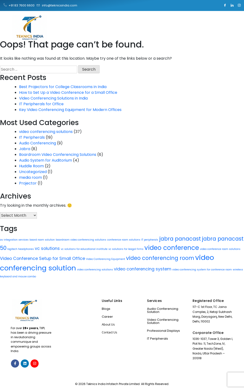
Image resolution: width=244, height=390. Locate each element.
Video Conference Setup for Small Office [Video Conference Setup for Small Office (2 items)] (42, 258)
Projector (28, 183)
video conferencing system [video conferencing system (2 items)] (142, 269)
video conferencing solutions (46, 131)
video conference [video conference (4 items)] (171, 247)
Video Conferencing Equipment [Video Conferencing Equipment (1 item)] (105, 259)
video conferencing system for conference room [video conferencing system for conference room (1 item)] (202, 269)
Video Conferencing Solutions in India (53, 98)
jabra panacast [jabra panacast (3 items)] (180, 238)
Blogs (106, 308)
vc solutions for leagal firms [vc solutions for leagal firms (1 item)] (125, 249)
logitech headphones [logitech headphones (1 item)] (20, 249)
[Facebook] (225, 5)
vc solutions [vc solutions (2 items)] (47, 248)
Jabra (24, 149)
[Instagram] (239, 5)
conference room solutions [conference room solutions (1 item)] (123, 240)
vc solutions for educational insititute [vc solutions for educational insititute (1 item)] (84, 249)
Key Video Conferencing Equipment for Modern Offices (70, 109)
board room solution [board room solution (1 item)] (42, 240)
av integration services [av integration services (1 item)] (14, 240)
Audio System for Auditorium (45, 160)
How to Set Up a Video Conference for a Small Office (68, 92)
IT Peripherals (32, 137)
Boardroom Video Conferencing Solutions (57, 154)
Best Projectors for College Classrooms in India (63, 87)
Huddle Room (31, 166)
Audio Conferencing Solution (162, 310)
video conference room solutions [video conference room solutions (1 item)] (220, 249)
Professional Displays (163, 330)
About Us (108, 324)
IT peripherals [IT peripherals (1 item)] (149, 240)
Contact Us (109, 332)
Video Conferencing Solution (162, 321)
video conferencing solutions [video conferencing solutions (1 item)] (95, 269)
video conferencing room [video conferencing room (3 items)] (160, 258)
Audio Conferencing (37, 143)
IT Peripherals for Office (41, 104)
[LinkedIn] (232, 5)
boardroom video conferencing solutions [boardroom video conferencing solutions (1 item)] (81, 240)
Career (107, 316)
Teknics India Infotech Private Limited (113, 384)
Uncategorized (33, 171)
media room (30, 177)
